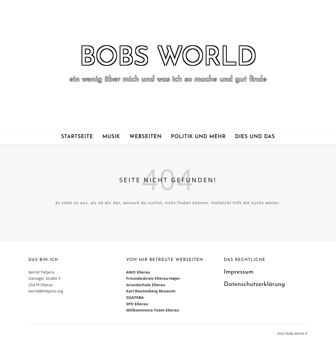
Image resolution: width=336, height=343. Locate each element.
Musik (111, 136)
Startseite (77, 136)
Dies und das (255, 136)
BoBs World (168, 58)
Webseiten (145, 136)
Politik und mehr (198, 136)
